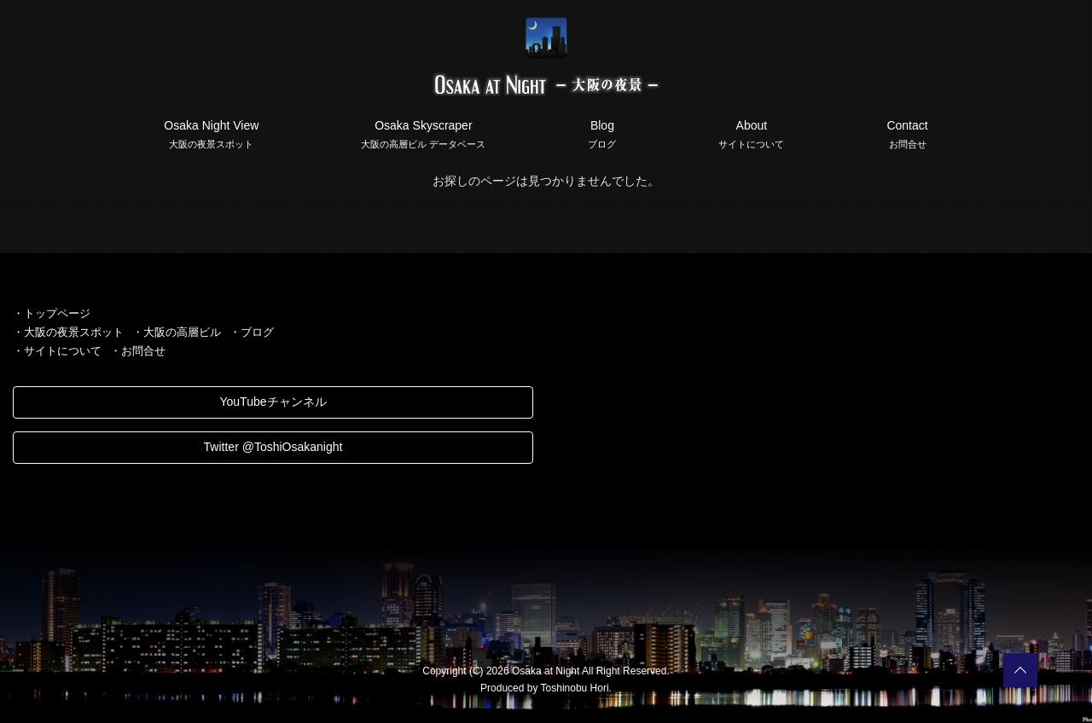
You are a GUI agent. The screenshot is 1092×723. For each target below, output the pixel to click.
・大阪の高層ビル (176, 332)
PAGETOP (1020, 670)
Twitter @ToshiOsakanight (273, 447)
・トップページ (51, 313)
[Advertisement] (819, 423)
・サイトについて (57, 350)
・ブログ (251, 332)
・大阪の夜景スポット (68, 332)
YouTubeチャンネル (272, 401)
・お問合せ (138, 350)
